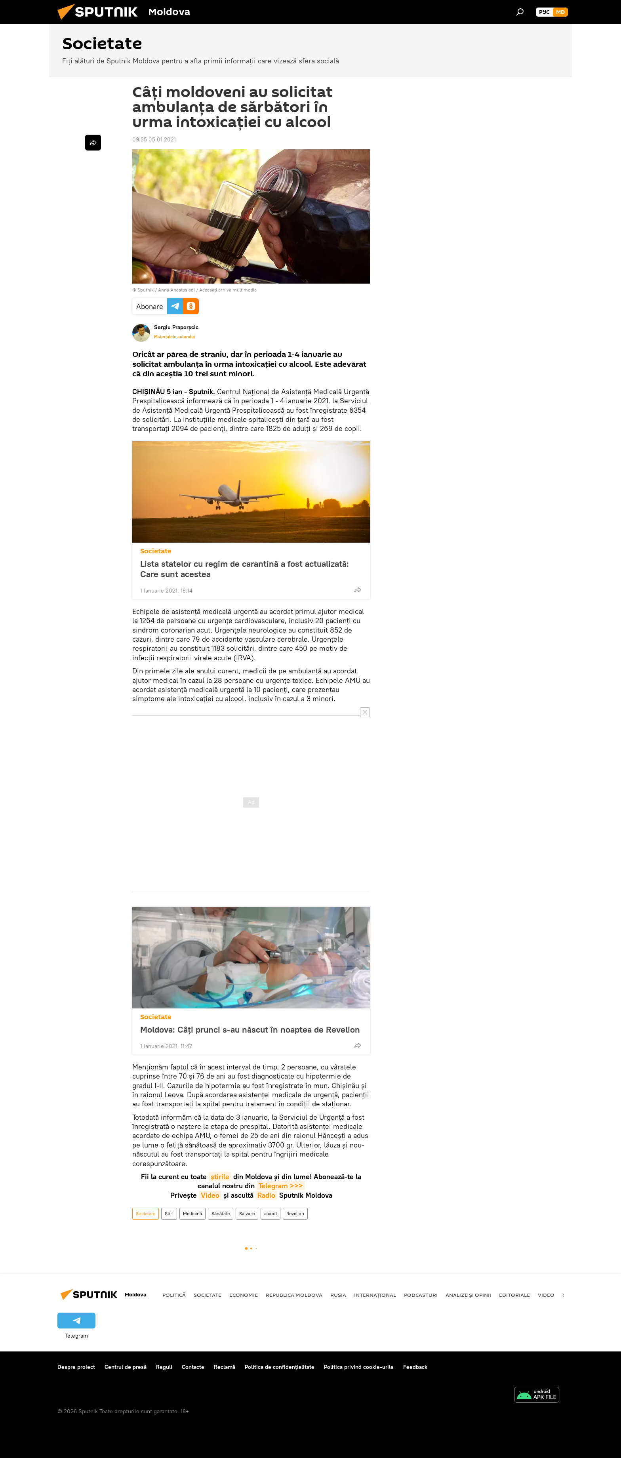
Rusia (338, 1294)
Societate (155, 551)
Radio (266, 1195)
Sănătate (220, 1213)
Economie (243, 1294)
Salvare (247, 1213)
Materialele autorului (174, 336)
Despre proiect (76, 1366)
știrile (220, 1176)
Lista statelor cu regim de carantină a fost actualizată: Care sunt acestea (244, 568)
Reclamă (224, 1366)
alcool (270, 1213)
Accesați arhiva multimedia (228, 290)
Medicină (192, 1213)
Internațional (375, 1294)
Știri (169, 1213)
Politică (174, 1294)
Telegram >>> (281, 1185)
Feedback (415, 1366)
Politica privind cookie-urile (359, 1366)
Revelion (295, 1213)
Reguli (164, 1366)
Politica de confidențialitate (279, 1366)
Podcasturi (421, 1294)
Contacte (193, 1366)
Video (210, 1195)
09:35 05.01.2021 (154, 139)
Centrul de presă (126, 1366)
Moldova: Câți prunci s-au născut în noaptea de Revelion (250, 1029)
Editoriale (514, 1294)
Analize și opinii (468, 1294)
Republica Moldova (294, 1294)
